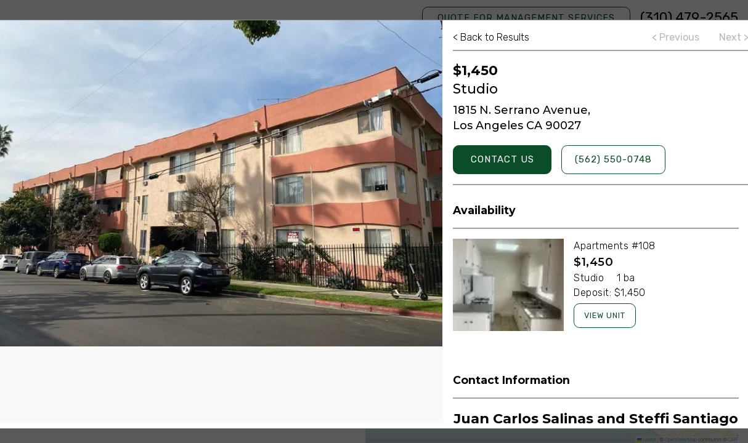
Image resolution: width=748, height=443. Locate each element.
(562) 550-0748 (613, 159)
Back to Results (491, 37)
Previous (675, 37)
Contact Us (502, 159)
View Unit (604, 315)
